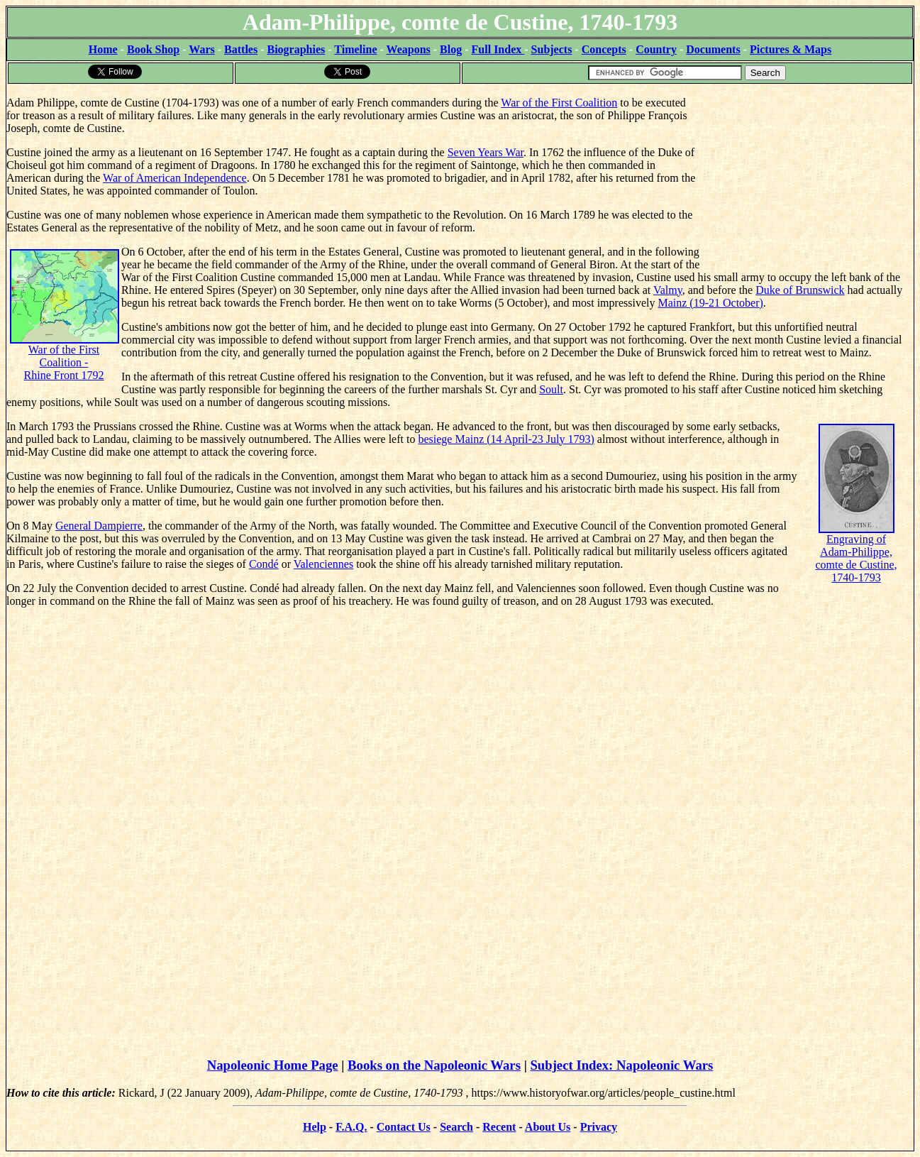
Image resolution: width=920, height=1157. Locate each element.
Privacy (598, 1127)
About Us (547, 1127)
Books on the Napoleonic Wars (434, 1065)
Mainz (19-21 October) (710, 303)
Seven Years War (485, 152)
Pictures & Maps (790, 49)
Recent (499, 1127)
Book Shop (153, 49)
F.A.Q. (351, 1127)
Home (103, 49)
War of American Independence (175, 178)
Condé (264, 564)
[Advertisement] (807, 174)
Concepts (604, 49)
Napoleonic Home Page (272, 1065)
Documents (713, 49)
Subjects (551, 49)
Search (456, 1127)
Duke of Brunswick (799, 290)
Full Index (498, 49)
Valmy (667, 290)
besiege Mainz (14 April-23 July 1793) (506, 439)
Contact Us (404, 1127)
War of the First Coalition (559, 103)
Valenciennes (323, 564)
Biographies (296, 49)
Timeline (355, 49)
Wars (201, 49)
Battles (240, 49)
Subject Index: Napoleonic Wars (621, 1065)
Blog (451, 49)
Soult (551, 389)
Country (656, 49)
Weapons (409, 49)
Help (314, 1127)
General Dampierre (99, 526)
